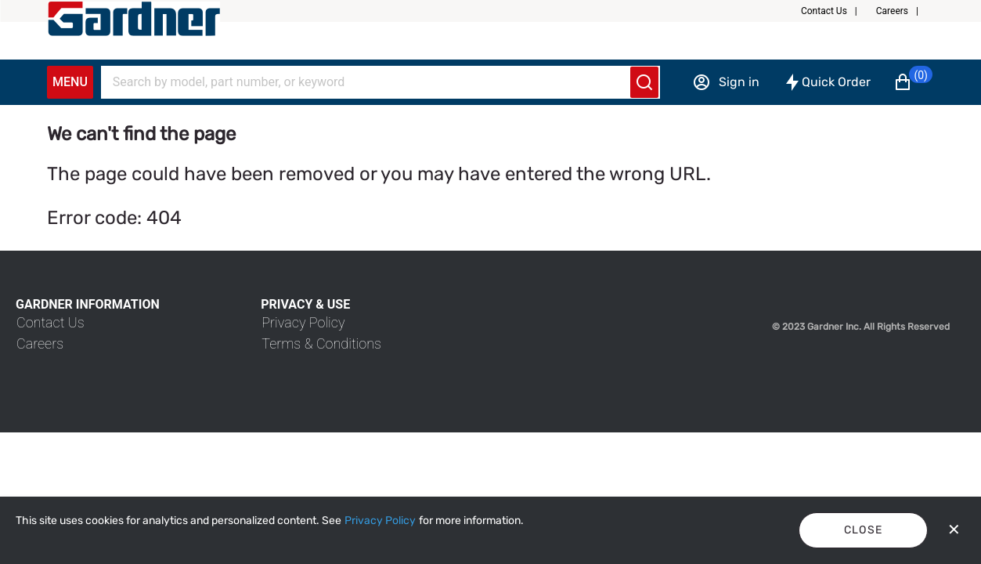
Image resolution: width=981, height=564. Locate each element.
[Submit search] (644, 82)
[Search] (370, 82)
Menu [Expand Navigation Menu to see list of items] (70, 81)
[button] (835, 11)
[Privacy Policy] (380, 521)
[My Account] (134, 19)
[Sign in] (726, 82)
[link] (50, 322)
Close (863, 530)
